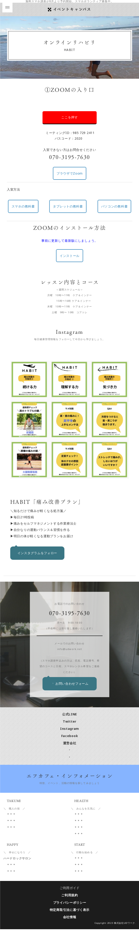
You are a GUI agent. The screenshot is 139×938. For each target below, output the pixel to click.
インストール (70, 256)
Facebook (70, 744)
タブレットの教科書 (68, 206)
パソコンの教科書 (115, 206)
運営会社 (69, 752)
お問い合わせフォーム (70, 692)
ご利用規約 (70, 904)
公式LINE (70, 723)
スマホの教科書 (23, 206)
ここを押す (70, 117)
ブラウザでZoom (70, 173)
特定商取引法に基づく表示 (70, 918)
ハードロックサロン (18, 867)
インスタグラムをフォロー (38, 553)
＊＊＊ (10, 823)
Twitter (70, 730)
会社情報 (69, 926)
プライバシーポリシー (69, 911)
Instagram (69, 737)
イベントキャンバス (73, 9)
